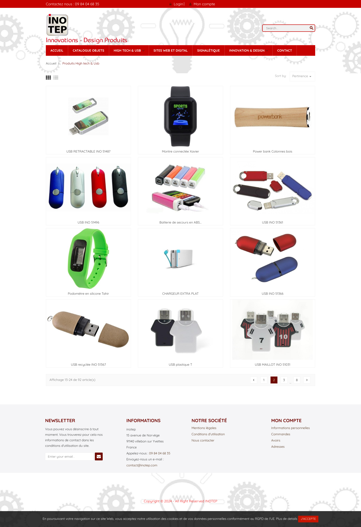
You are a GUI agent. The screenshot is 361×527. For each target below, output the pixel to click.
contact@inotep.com (141, 465)
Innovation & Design (247, 50)
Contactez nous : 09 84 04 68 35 (72, 4)
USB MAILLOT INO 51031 (272, 364)
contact (284, 50)
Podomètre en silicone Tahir (88, 293)
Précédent (254, 380)
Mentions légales (204, 428)
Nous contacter (203, 440)
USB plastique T (180, 364)
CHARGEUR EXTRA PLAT (180, 293)
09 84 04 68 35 (159, 453)
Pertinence (302, 76)
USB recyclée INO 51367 (88, 364)
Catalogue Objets (88, 50)
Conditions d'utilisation (208, 434)
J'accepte (308, 519)
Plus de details (286, 519)
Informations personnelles (290, 428)
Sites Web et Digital (171, 50)
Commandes (280, 434)
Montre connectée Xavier (180, 151)
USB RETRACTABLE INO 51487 (88, 151)
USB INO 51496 (88, 222)
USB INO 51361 (272, 222)
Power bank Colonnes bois (272, 151)
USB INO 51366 (272, 293)
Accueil (56, 50)
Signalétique (208, 50)
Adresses (278, 447)
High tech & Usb (128, 50)
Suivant (307, 380)
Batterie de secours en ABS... (181, 222)
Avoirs (275, 440)
